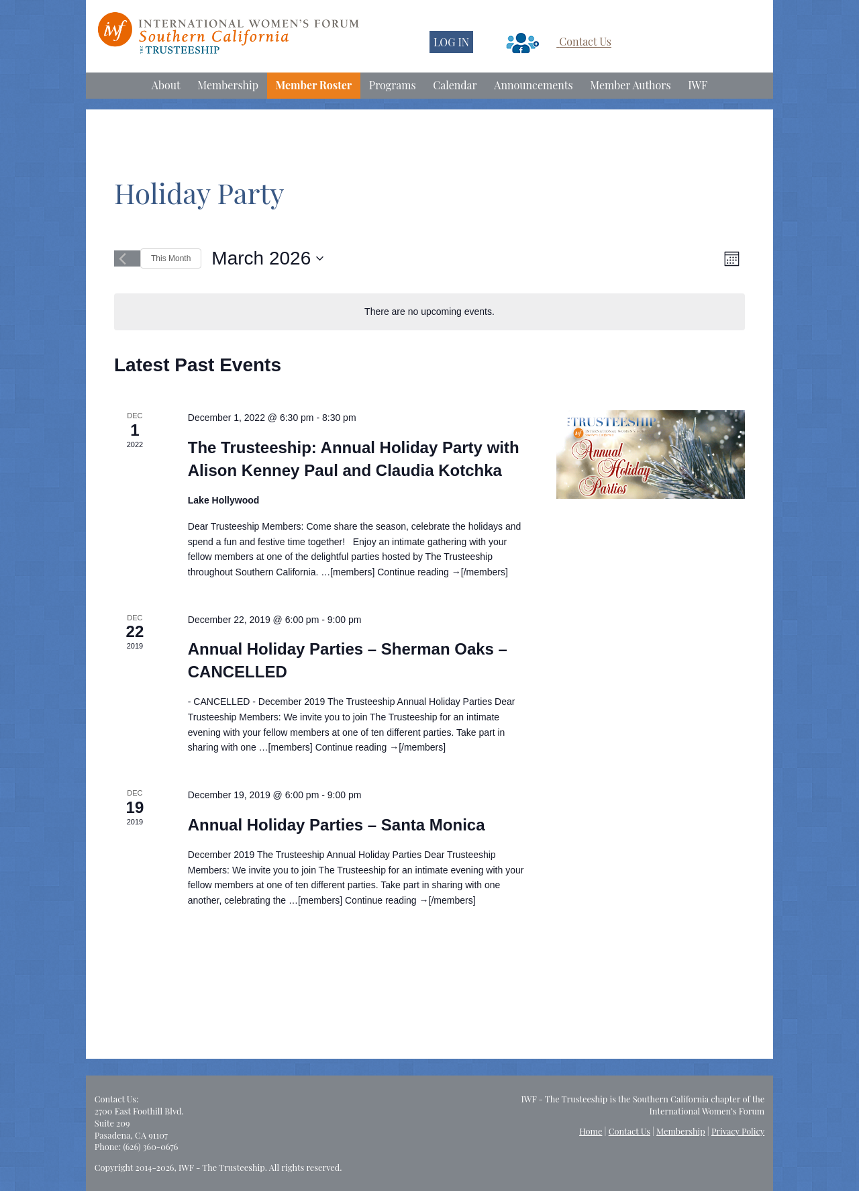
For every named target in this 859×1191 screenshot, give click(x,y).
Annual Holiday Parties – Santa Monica (336, 825)
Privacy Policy (737, 1131)
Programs (392, 85)
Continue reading (419, 572)
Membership (227, 85)
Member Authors (630, 85)
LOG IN (451, 42)
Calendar (454, 85)
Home (590, 1131)
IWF (697, 85)
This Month (171, 258)
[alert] (429, 311)
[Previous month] (122, 258)
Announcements (533, 85)
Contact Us (585, 42)
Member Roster (314, 85)
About (166, 85)
